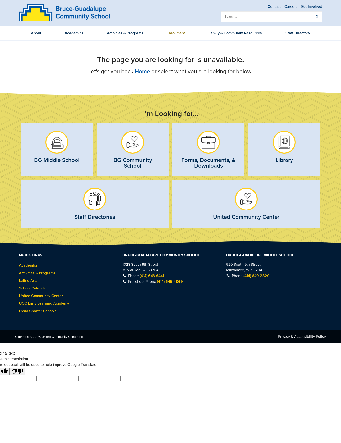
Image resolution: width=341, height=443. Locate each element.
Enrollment (176, 33)
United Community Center (41, 295)
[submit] (317, 16)
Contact (274, 6)
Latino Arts (28, 280)
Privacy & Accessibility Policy (302, 336)
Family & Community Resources (235, 33)
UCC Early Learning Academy (44, 303)
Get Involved (311, 6)
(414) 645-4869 (170, 281)
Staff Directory (297, 33)
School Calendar (33, 288)
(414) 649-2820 (256, 276)
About (36, 33)
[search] (271, 16)
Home (142, 71)
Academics (74, 33)
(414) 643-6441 (152, 276)
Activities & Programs (125, 33)
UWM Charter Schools (38, 311)
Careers (290, 6)
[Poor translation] (17, 371)
